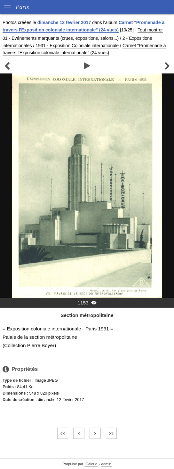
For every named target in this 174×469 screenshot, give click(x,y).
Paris (22, 7)
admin (106, 464)
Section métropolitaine (87, 315)
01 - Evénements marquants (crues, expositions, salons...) (61, 38)
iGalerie (91, 464)
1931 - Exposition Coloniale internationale (77, 45)
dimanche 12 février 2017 (61, 399)
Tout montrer (150, 29)
